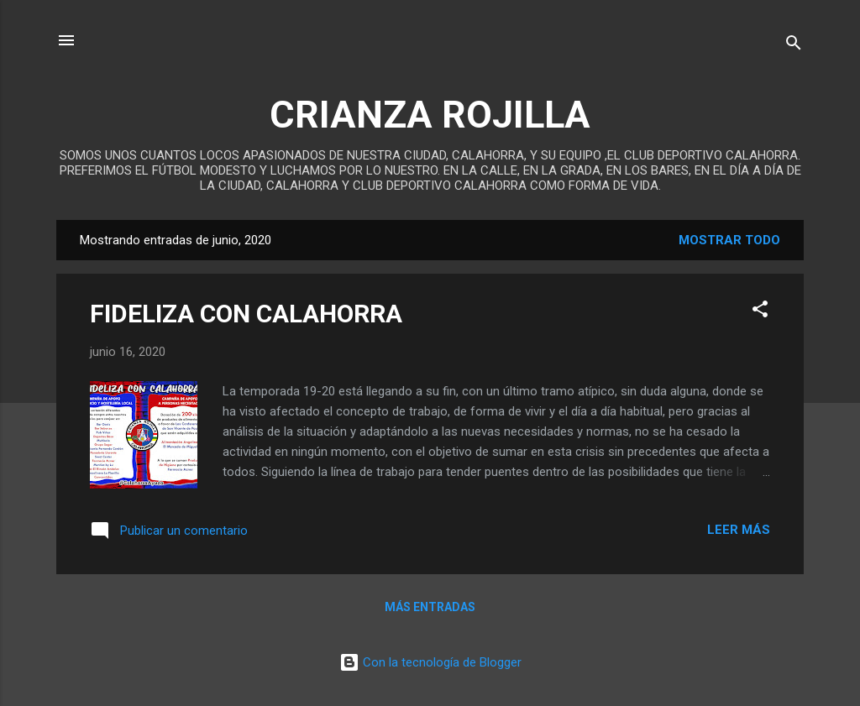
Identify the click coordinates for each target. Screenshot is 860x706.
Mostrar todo (729, 240)
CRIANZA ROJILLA (430, 114)
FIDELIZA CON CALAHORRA (246, 313)
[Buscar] (794, 45)
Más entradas (430, 607)
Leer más (738, 529)
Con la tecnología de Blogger (430, 662)
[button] (760, 312)
